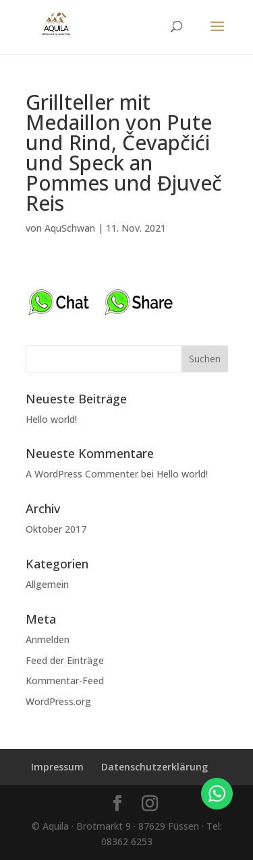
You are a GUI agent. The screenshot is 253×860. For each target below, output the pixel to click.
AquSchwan (70, 228)
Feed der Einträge (65, 660)
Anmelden (47, 639)
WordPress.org (58, 701)
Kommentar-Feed (65, 680)
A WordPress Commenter (82, 473)
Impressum (57, 766)
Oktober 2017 (56, 529)
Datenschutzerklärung (154, 766)
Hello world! (51, 419)
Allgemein (47, 584)
